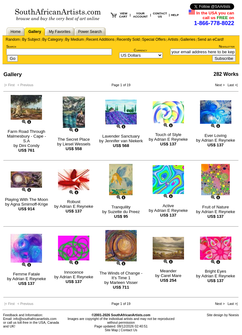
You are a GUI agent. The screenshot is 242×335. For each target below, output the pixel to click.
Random (13, 39)
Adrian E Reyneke (171, 139)
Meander (168, 271)
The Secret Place (74, 139)
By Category (52, 39)
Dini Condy (29, 145)
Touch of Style (168, 134)
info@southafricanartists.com (35, 319)
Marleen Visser (124, 282)
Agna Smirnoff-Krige (29, 204)
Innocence (73, 272)
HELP (175, 15)
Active (168, 205)
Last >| (232, 85)
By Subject (31, 39)
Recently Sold (128, 39)
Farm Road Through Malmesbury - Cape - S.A (26, 136)
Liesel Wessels (77, 144)
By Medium (74, 39)
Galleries (188, 39)
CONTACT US (160, 15)
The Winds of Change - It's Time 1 (120, 275)
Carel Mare (171, 275)
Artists (173, 39)
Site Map (111, 330)
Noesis (234, 315)
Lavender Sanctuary (120, 136)
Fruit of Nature (215, 207)
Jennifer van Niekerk (124, 141)
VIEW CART (123, 15)
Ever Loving (215, 135)
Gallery (34, 31)
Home (16, 31)
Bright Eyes (215, 271)
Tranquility (120, 207)
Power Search (90, 31)
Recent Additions (100, 39)
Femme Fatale (26, 274)
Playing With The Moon (26, 199)
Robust (73, 201)
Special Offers (154, 39)
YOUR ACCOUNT (140, 15)
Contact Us (129, 330)
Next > (220, 85)
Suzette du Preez (124, 211)
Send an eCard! (210, 39)
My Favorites (60, 31)
